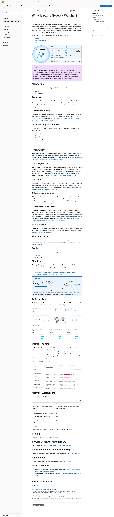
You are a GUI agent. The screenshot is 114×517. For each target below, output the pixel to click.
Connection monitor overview (60, 118)
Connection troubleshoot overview (67, 218)
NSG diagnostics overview (50, 175)
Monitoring (37, 38)
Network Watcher (53, 10)
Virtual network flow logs (41, 274)
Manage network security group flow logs (64, 272)
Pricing (94, 23)
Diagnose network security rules (68, 175)
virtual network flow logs (41, 286)
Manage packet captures (45, 232)
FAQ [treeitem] (5, 24)
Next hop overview (74, 187)
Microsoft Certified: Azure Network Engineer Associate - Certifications (49, 496)
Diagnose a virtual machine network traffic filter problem (48, 159)
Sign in (110, 1)
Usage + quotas (96, 19)
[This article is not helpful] (107, 36)
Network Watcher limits (98, 21)
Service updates (65, 461)
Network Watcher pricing (50, 437)
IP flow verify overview (76, 157)
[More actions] (80, 11)
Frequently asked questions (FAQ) (101, 27)
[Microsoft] (3, 2)
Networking (44, 10)
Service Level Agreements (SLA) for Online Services (56, 445)
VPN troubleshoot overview (53, 242)
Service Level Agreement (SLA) (100, 25)
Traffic (36, 42)
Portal (97, 5)
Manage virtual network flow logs (58, 274)
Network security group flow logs (43, 272)
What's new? (96, 28)
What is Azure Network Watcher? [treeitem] (12, 21)
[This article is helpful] (105, 36)
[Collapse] (21, 9)
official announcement (70, 294)
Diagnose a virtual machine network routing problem (45, 189)
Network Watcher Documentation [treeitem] (10, 16)
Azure (38, 10)
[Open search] (107, 2)
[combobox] (11, 13)
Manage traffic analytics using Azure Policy (61, 305)
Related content (96, 30)
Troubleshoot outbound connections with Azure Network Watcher (48, 220)
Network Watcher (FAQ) (75, 453)
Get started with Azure (106, 5)
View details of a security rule (46, 203)
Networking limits (62, 351)
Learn (33, 10)
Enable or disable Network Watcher (63, 78)
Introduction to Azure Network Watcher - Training (44, 489)
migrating (77, 284)
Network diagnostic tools (41, 40)
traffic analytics (43, 305)
